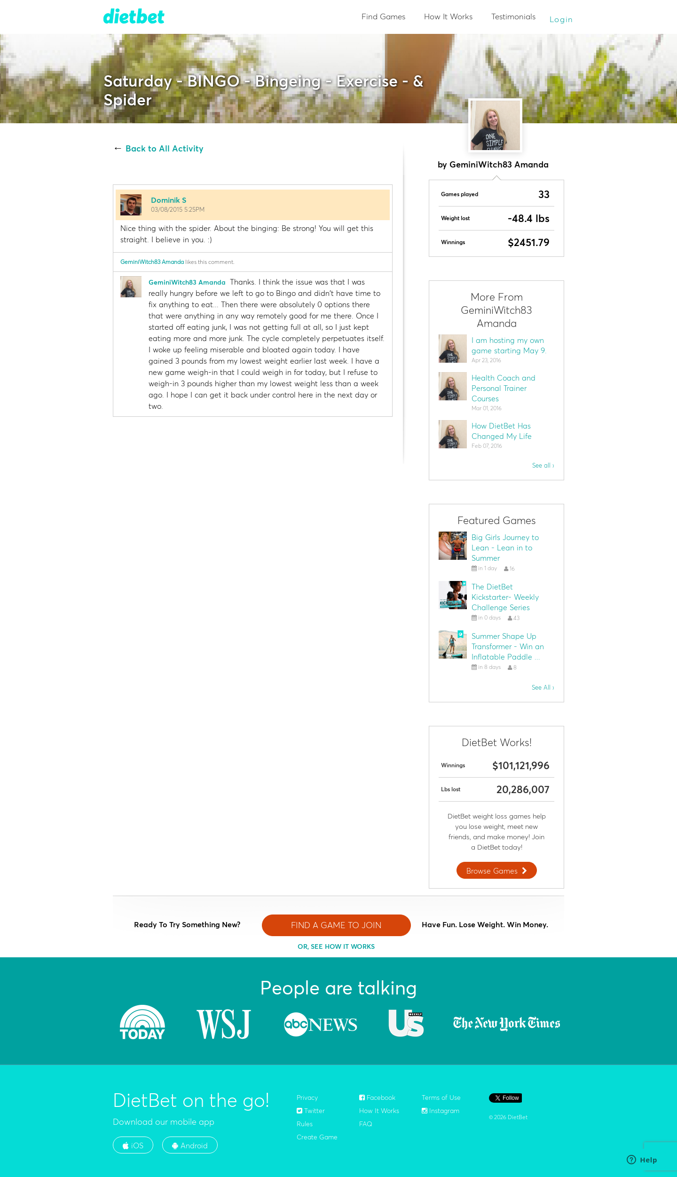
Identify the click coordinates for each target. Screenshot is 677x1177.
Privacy (307, 1097)
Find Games (383, 16)
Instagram (440, 1110)
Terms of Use (441, 1097)
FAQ (365, 1124)
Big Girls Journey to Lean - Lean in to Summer (505, 548)
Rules (305, 1124)
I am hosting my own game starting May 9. (509, 345)
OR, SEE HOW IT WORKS (336, 946)
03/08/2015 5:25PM (178, 209)
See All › (543, 687)
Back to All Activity (165, 148)
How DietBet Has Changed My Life (502, 431)
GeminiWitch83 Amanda (152, 261)
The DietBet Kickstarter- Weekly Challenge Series (505, 597)
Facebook (377, 1097)
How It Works (448, 16)
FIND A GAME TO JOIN (336, 925)
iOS (133, 1145)
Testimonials (513, 16)
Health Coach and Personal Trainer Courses (503, 388)
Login (562, 19)
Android (190, 1145)
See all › (543, 465)
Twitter (311, 1110)
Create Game (317, 1137)
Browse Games (497, 871)
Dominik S (168, 200)
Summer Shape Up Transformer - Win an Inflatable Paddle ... (508, 646)
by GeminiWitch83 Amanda (493, 164)
